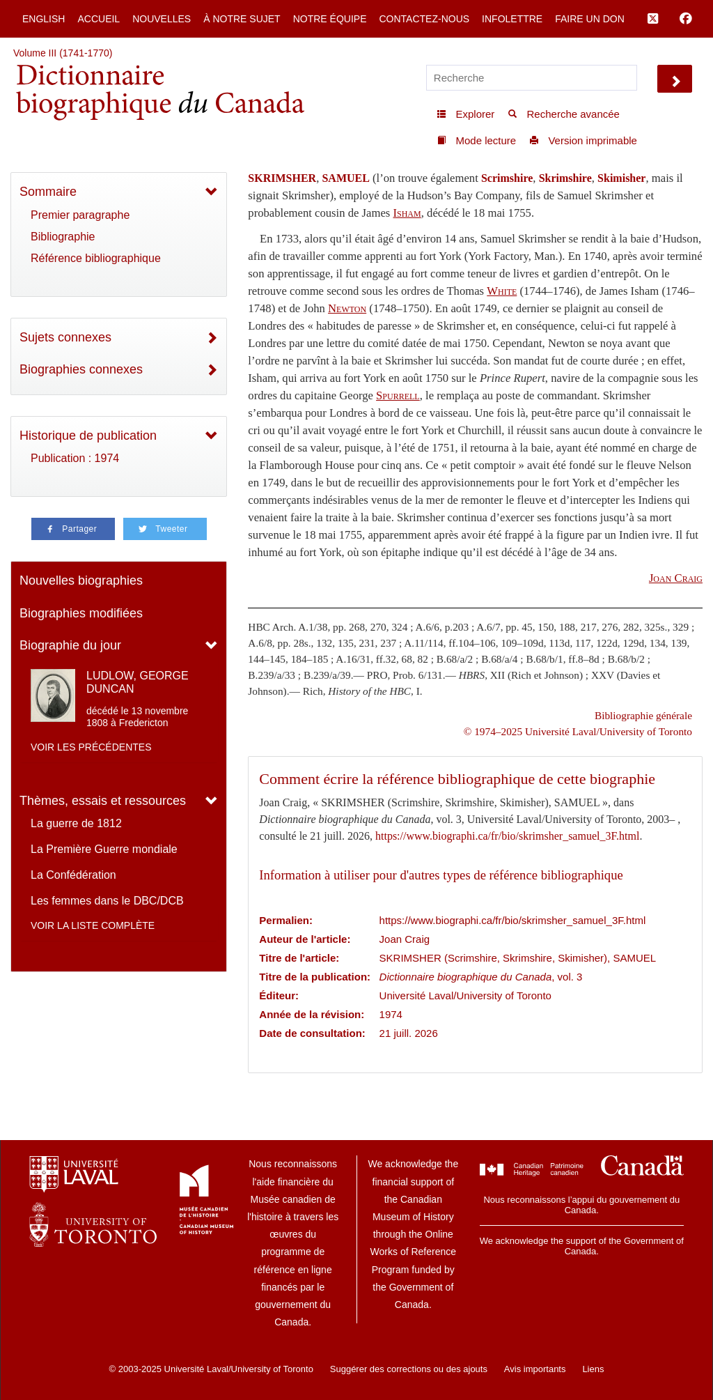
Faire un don (590, 18)
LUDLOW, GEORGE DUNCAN (137, 682)
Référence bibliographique (96, 258)
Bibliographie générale (643, 715)
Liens (593, 1369)
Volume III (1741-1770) (62, 53)
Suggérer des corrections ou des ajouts (408, 1369)
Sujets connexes (65, 337)
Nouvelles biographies (81, 580)
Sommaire (48, 192)
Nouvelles (161, 18)
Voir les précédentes (91, 747)
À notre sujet (241, 18)
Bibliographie (63, 237)
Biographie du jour (70, 645)
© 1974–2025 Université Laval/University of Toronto (578, 731)
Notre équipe (330, 18)
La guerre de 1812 (76, 823)
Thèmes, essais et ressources (102, 801)
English (43, 18)
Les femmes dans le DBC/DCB (107, 901)
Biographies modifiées (81, 613)
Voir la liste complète (93, 925)
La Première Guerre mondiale (104, 849)
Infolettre (512, 18)
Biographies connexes (81, 369)
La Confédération (73, 875)
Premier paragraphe (80, 215)
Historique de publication (88, 436)
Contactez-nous (424, 18)
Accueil (98, 18)
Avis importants (535, 1369)
